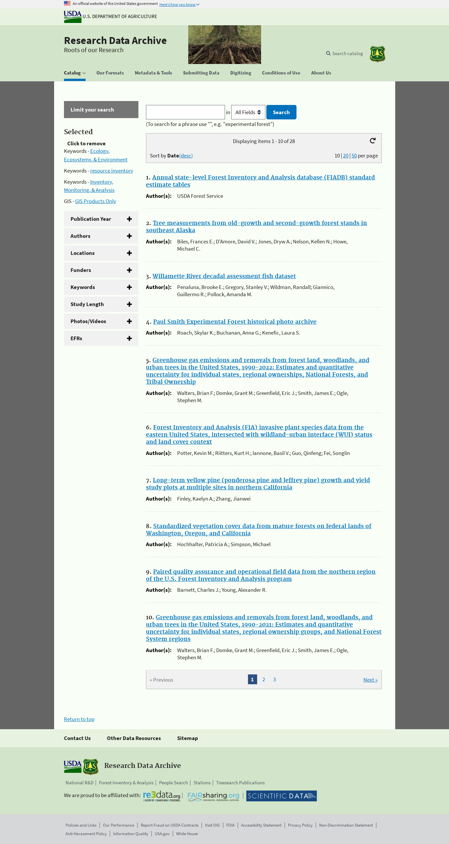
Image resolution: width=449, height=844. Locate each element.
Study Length (87, 304)
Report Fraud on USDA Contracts (169, 825)
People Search (173, 782)
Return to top (79, 719)
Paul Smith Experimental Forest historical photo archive (234, 322)
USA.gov (162, 833)
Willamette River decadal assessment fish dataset (224, 276)
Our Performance (118, 825)
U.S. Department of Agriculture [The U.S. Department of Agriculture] (110, 16)
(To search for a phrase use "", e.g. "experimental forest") (210, 124)
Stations (202, 782)
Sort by (171, 155)
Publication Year (91, 218)
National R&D (79, 782)
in (246, 112)
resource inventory (111, 170)
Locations (83, 253)
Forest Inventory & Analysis (126, 782)
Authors (81, 235)
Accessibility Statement (261, 825)
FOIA (230, 825)
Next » (370, 679)
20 (345, 155)
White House (187, 833)
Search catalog (347, 53)
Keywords (83, 287)
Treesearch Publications (240, 782)
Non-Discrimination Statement (346, 825)
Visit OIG (212, 825)
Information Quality (130, 833)
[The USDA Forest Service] (377, 54)
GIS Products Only (95, 201)
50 (354, 155)
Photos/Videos (88, 321)
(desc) (186, 155)
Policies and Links (81, 825)
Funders (81, 270)
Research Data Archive (115, 40)
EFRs (76, 338)
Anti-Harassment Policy (86, 833)
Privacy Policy (300, 825)
